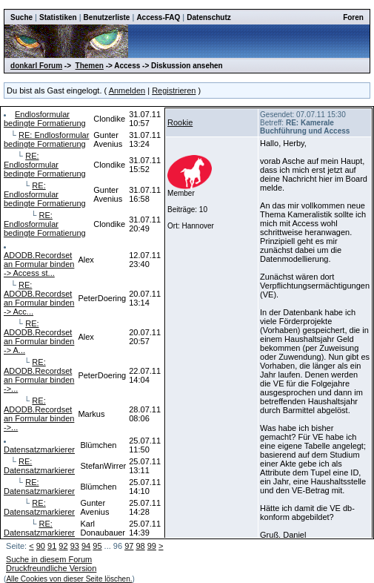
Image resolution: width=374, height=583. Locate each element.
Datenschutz (208, 17)
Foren (353, 17)
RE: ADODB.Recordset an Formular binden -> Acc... (39, 298)
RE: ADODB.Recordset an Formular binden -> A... (39, 337)
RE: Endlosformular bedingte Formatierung (46, 139)
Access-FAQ (158, 17)
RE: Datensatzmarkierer (39, 466)
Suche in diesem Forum (49, 559)
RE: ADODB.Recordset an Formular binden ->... (39, 375)
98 (140, 545)
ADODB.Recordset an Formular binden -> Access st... (39, 264)
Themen (90, 66)
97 (128, 545)
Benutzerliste (107, 17)
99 (151, 545)
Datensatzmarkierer (39, 449)
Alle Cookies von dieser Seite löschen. (69, 579)
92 (63, 545)
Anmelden (127, 90)
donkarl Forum (36, 66)
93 (74, 545)
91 (51, 545)
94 (85, 545)
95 (97, 545)
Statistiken (58, 17)
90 (40, 545)
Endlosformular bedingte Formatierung (45, 119)
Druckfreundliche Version (51, 568)
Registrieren (174, 90)
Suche (21, 17)
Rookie (180, 122)
